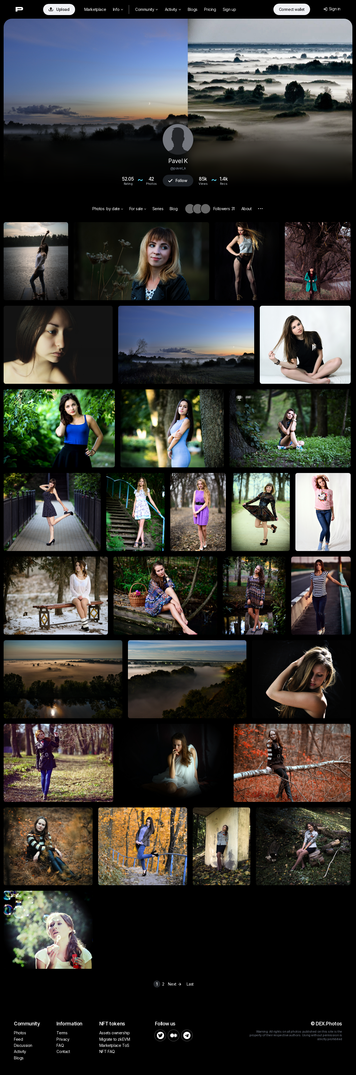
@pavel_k (178, 168)
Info (118, 9)
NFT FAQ (107, 1051)
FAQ (60, 1045)
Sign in (331, 9)
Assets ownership (114, 1032)
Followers (224, 208)
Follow (177, 180)
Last (190, 984)
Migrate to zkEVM (114, 1039)
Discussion (23, 1045)
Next (175, 984)
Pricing (210, 9)
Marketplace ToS (114, 1045)
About (246, 208)
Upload (59, 9)
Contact (63, 1051)
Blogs (192, 9)
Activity (173, 9)
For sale (137, 208)
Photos (98, 208)
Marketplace (95, 9)
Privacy (62, 1039)
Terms (61, 1032)
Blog (173, 208)
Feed (18, 1039)
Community (146, 9)
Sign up (229, 9)
